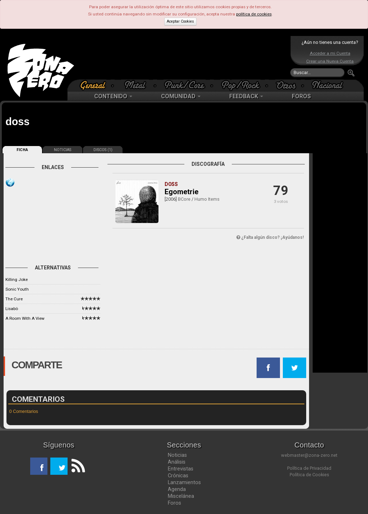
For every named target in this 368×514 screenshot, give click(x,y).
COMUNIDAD (181, 96)
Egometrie (181, 192)
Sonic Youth (17, 289)
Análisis (176, 462)
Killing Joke (16, 279)
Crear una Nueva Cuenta (330, 61)
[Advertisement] (182, 58)
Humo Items (207, 199)
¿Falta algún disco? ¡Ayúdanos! (270, 237)
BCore (184, 199)
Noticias (177, 455)
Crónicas (178, 475)
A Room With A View (25, 318)
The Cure (14, 298)
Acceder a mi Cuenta (330, 53)
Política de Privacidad (309, 468)
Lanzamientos (184, 482)
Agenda (177, 489)
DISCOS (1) (102, 149)
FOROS (301, 96)
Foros (174, 503)
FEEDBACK (246, 96)
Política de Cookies (309, 474)
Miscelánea (181, 496)
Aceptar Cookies (180, 21)
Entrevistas (180, 469)
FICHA (22, 149)
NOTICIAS (62, 149)
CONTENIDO (113, 96)
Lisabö (11, 308)
